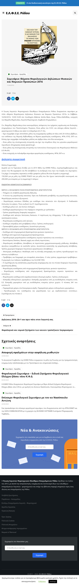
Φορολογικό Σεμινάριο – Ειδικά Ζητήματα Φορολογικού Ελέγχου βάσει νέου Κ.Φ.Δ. (35, 376)
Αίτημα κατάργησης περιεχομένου (14, 528)
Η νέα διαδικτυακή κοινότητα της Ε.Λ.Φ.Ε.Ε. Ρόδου (41, 3)
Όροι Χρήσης (6, 517)
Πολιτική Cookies (8, 521)
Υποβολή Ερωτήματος (10, 495)
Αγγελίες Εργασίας (8, 507)
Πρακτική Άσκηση (8, 511)
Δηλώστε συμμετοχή (13, 159)
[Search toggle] (75, 12)
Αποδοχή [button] (53, 581)
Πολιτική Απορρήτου (9, 524)
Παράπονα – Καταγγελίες (11, 499)
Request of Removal (9, 532)
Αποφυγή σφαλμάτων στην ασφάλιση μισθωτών (30, 353)
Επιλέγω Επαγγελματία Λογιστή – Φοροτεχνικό (19, 503)
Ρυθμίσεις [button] (42, 581)
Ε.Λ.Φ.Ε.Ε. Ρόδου (45, 574)
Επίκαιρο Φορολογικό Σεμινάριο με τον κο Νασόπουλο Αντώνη (35, 400)
